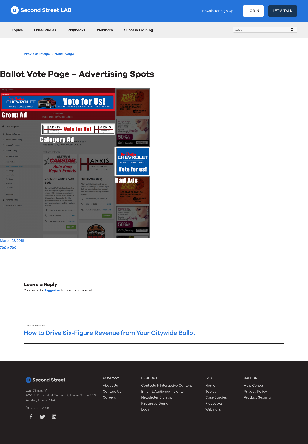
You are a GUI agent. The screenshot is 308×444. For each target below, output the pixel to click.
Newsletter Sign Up (217, 11)
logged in (52, 290)
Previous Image (37, 54)
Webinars (105, 30)
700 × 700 (8, 247)
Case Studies (45, 30)
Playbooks (76, 30)
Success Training (138, 30)
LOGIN (253, 11)
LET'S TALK (283, 11)
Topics (17, 30)
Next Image (64, 54)
